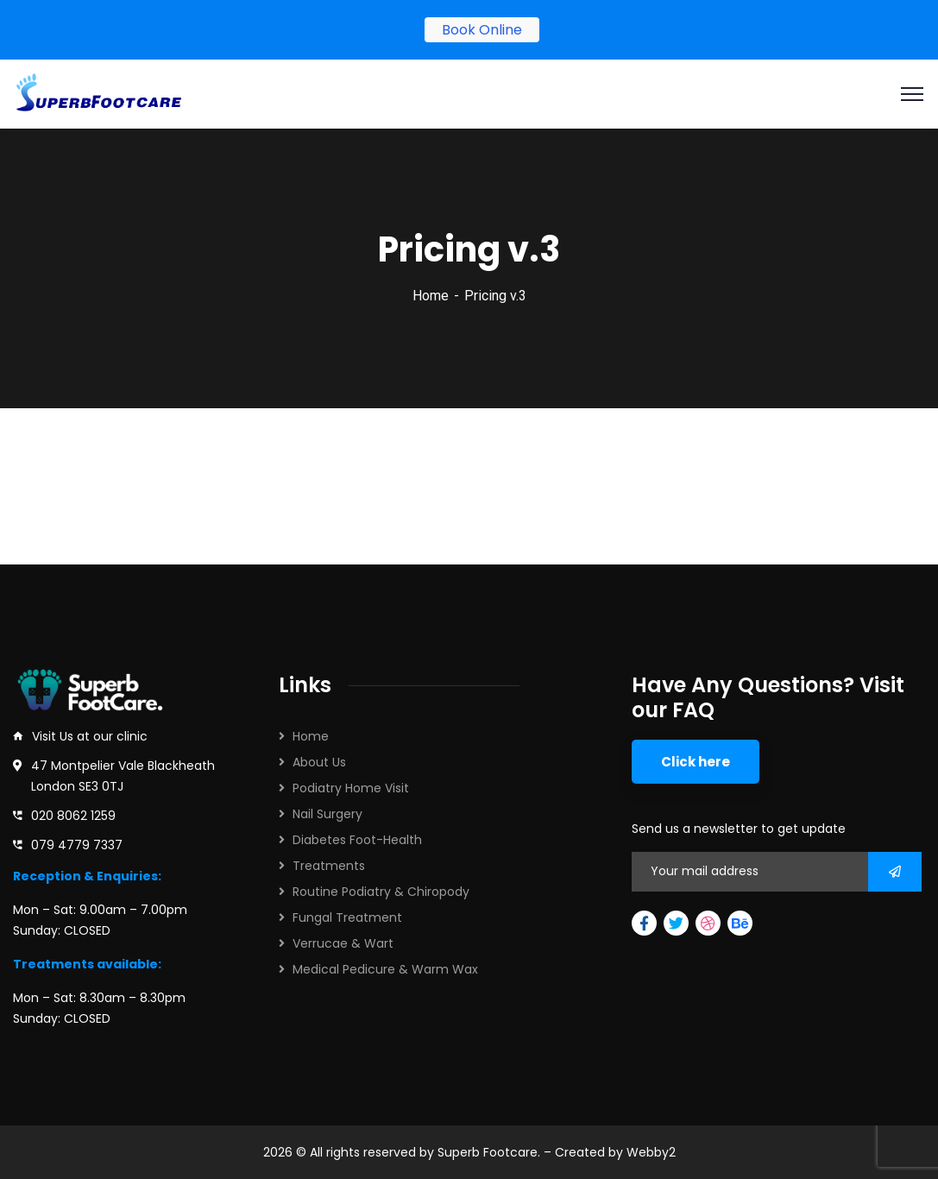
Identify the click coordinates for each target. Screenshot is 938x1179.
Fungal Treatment (347, 917)
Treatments (329, 865)
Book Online (482, 30)
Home (430, 295)
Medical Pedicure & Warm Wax (385, 969)
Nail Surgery (327, 814)
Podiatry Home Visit (351, 788)
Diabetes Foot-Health (357, 839)
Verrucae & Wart (343, 943)
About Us (319, 762)
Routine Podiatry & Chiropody (381, 891)
